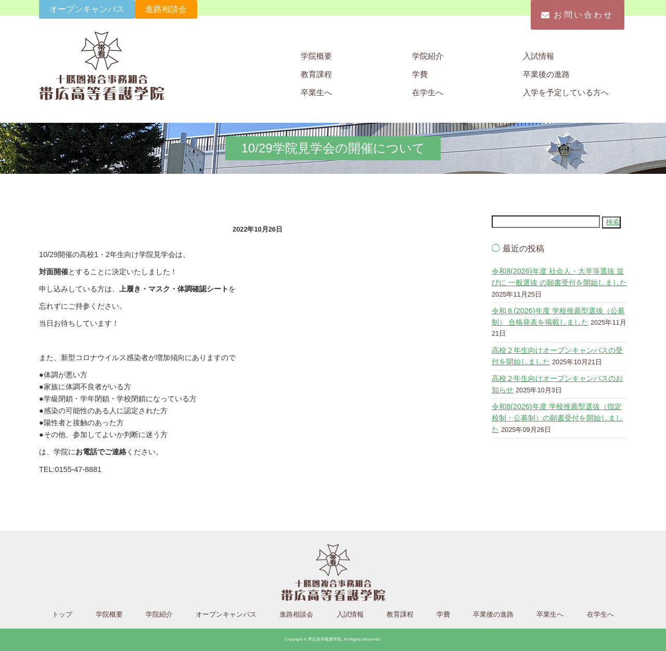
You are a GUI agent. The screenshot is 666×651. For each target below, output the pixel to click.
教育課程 (316, 74)
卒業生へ (316, 92)
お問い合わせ (577, 14)
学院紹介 (427, 56)
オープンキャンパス (86, 9)
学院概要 (316, 56)
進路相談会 (166, 9)
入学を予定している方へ (566, 92)
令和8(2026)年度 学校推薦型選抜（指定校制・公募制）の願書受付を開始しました (557, 417)
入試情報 (538, 56)
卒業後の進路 (546, 74)
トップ (62, 614)
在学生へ (427, 92)
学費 (420, 74)
